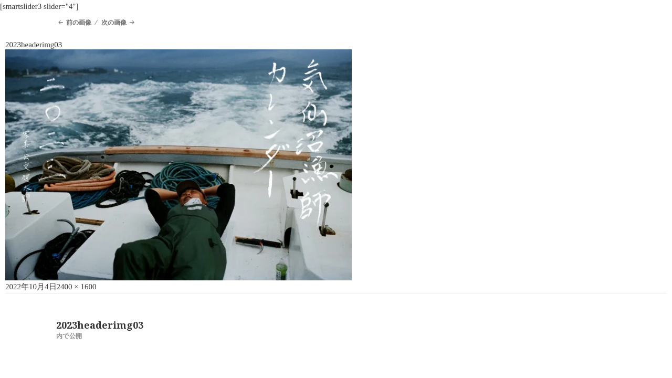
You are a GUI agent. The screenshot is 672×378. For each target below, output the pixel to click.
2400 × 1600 (77, 286)
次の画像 (114, 22)
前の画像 (78, 22)
